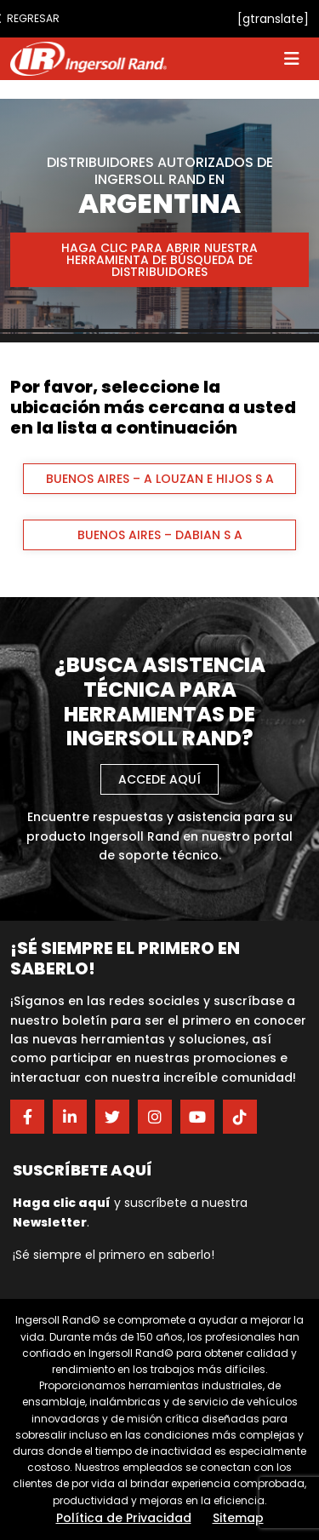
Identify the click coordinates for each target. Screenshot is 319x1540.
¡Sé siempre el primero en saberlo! (113, 1254)
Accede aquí (159, 779)
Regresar (27, 18)
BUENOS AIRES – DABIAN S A (159, 534)
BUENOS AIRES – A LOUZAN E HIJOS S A (160, 478)
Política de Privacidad (123, 1517)
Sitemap (238, 1517)
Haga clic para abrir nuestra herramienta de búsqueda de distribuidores (159, 259)
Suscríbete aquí (82, 1170)
